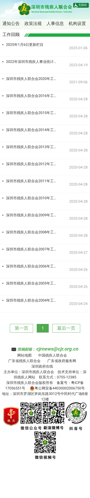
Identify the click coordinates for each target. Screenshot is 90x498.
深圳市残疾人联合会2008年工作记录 (32, 232)
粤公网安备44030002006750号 (57, 388)
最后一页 (66, 328)
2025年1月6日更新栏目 (24, 45)
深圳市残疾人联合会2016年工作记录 (32, 96)
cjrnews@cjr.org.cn (57, 349)
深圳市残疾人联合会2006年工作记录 (32, 266)
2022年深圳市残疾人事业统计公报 (32, 62)
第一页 (21, 328)
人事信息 (55, 23)
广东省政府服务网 (61, 361)
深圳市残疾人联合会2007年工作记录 (32, 249)
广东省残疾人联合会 (24, 361)
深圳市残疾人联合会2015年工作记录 (32, 113)
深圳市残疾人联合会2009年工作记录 (32, 215)
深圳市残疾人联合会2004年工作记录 (32, 300)
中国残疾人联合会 (52, 355)
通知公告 (11, 23)
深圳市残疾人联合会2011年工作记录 (32, 181)
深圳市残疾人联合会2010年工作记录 (32, 198)
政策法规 (33, 23)
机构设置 (77, 23)
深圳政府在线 (42, 366)
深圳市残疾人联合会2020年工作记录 (32, 79)
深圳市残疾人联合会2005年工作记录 (32, 283)
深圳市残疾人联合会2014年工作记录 (32, 130)
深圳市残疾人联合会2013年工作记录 (32, 147)
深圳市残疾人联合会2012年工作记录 (32, 164)
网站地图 (24, 355)
